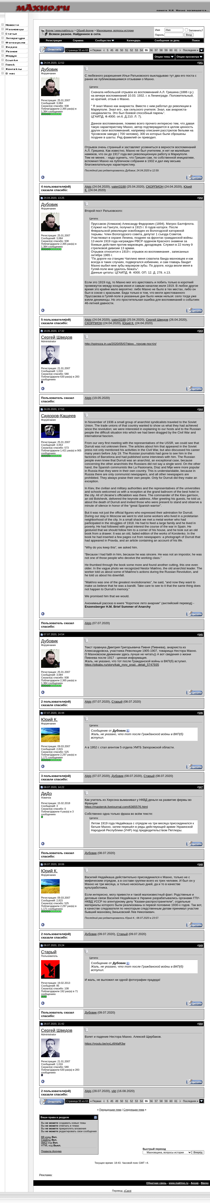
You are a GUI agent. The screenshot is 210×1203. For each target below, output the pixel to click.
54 (141, 50)
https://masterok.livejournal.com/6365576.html (116, 807)
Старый (117, 701)
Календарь (134, 40)
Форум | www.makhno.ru (59, 30)
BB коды (46, 1137)
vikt (114, 1091)
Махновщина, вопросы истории (115, 30)
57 (156, 50)
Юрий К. (128, 323)
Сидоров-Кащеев (58, 415)
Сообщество (104, 40)
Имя (157, 30)
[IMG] (44, 1142)
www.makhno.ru (178, 1183)
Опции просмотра (188, 56)
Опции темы (162, 56)
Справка (78, 40)
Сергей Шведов (157, 319)
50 (121, 50)
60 (171, 50)
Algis (88, 186)
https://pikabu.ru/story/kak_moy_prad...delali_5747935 (122, 664)
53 (136, 50)
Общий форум (85, 30)
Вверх (205, 1183)
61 (175, 50)
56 (151, 50)
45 (111, 50)
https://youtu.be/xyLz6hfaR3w (105, 1043)
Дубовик (49, 69)
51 (126, 50)
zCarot (127, 1190)
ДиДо (46, 793)
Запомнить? (194, 30)
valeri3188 (119, 186)
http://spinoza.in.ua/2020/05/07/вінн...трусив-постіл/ (120, 344)
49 (116, 50)
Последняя (190, 50)
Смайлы (46, 1139)
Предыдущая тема (110, 1109)
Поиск (196, 40)
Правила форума (51, 1151)
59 (166, 50)
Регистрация (54, 40)
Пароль (159, 34)
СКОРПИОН (155, 186)
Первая (95, 50)
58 (161, 50)
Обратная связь (156, 1183)
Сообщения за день (167, 40)
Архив (195, 1183)
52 (131, 50)
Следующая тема (133, 1109)
